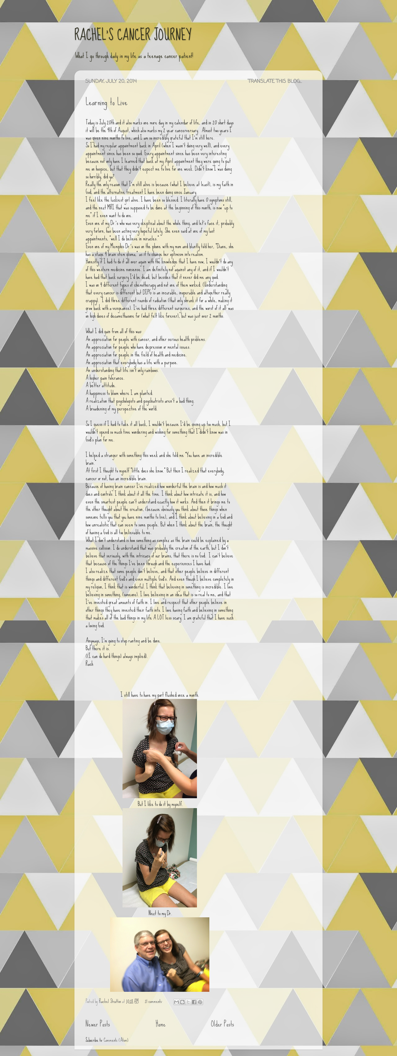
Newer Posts (97, 1024)
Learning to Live (106, 102)
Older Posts (222, 1024)
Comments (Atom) (116, 1040)
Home (161, 1024)
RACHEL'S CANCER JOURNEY (132, 35)
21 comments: (154, 1001)
